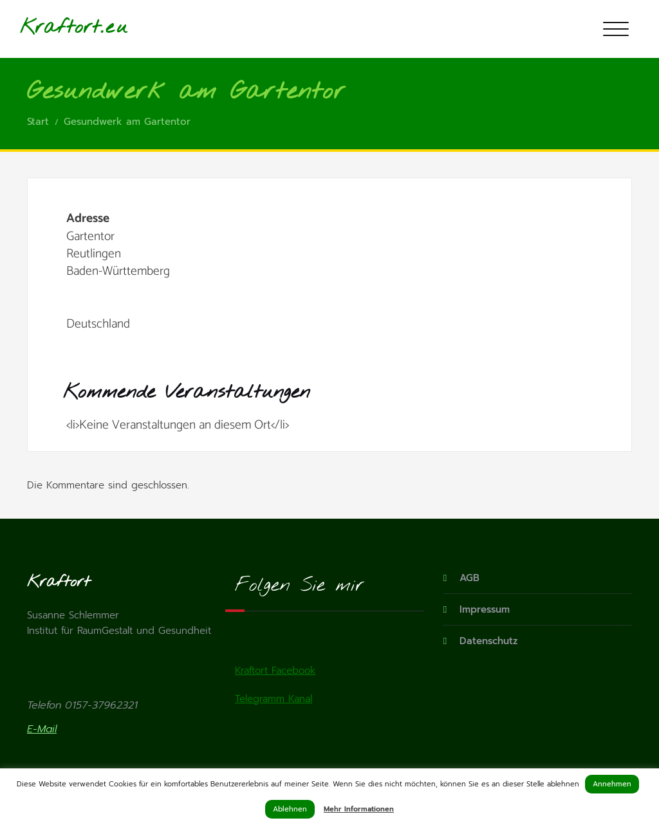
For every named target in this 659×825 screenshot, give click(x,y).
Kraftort (60, 28)
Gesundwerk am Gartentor (127, 122)
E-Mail (42, 729)
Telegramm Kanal (273, 699)
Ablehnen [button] (290, 809)
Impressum (484, 609)
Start (38, 122)
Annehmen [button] (612, 784)
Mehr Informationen (359, 809)
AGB (469, 578)
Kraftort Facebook (275, 670)
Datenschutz (488, 641)
